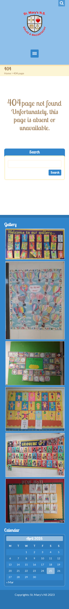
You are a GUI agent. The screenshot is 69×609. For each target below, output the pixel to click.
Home (7, 73)
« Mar (10, 582)
